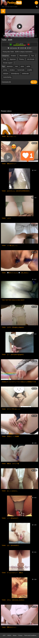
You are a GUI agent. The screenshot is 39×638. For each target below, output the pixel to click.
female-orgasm (8, 63)
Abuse (14, 635)
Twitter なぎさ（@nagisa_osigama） (13, 327)
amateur (12, 70)
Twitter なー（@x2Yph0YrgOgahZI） (13, 354)
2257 (4, 635)
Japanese (13, 59)
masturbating (7, 77)
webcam (5, 73)
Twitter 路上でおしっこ (9, 136)
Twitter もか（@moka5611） (11, 545)
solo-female (30, 59)
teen (16, 66)
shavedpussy (15, 73)
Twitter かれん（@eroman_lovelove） (13, 600)
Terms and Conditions (30, 635)
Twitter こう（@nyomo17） (10, 518)
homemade (20, 70)
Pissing (21, 59)
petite (28, 66)
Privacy (20, 635)
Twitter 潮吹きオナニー (9, 163)
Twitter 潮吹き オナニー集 (10, 463)
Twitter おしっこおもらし (10, 491)
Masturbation (24, 55)
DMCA (9, 635)
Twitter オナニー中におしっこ (11, 409)
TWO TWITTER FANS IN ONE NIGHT (13, 300)
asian (22, 66)
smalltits (29, 70)
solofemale (25, 73)
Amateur (13, 55)
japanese (10, 66)
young (5, 70)
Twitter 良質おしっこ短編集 (10, 436)
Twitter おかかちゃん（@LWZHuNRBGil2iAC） (16, 191)
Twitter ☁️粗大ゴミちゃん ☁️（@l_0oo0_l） (15, 272)
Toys (32, 55)
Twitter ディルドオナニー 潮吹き (12, 572)
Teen (4, 59)
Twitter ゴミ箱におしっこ (10, 245)
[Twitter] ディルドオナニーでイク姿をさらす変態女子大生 (19, 381)
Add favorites (12, 48)
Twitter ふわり (6, 218)
